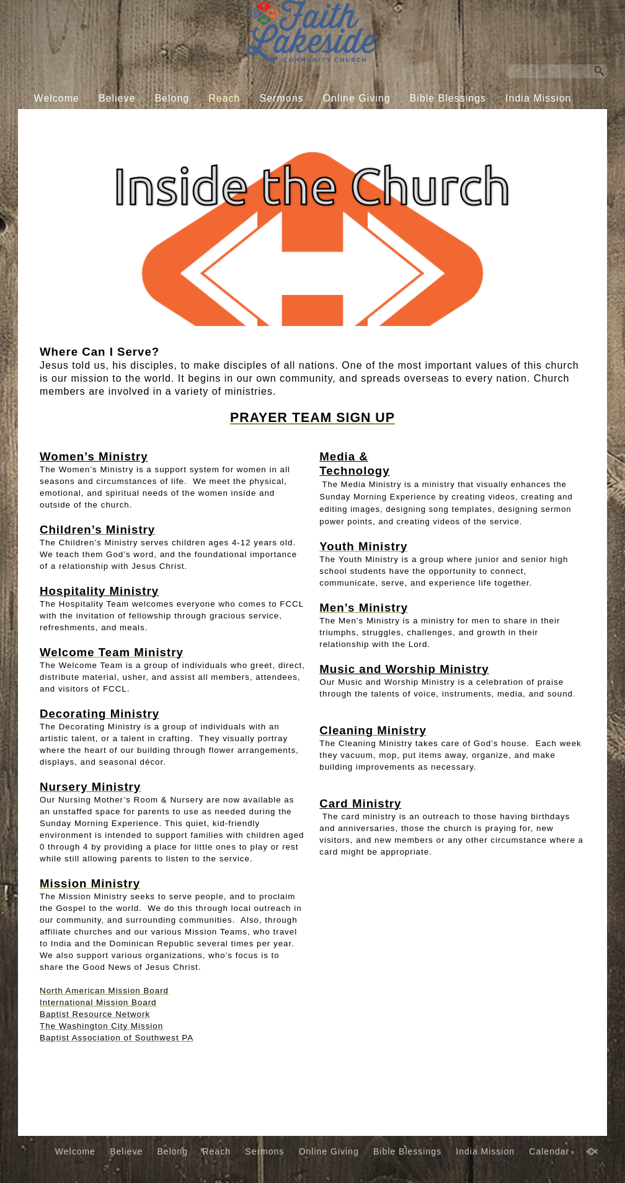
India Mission (538, 98)
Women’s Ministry (94, 456)
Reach (224, 98)
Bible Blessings (448, 98)
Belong (171, 98)
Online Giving (357, 98)
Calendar (303, 122)
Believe (117, 98)
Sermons (282, 98)
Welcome (56, 98)
